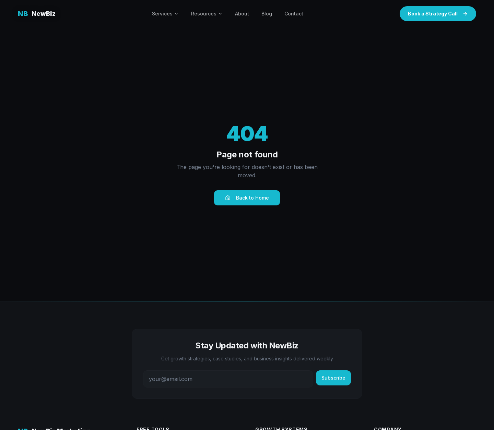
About (242, 13)
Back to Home (247, 198)
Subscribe (333, 378)
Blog (266, 13)
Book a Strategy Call (438, 13)
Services (165, 13)
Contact (293, 13)
